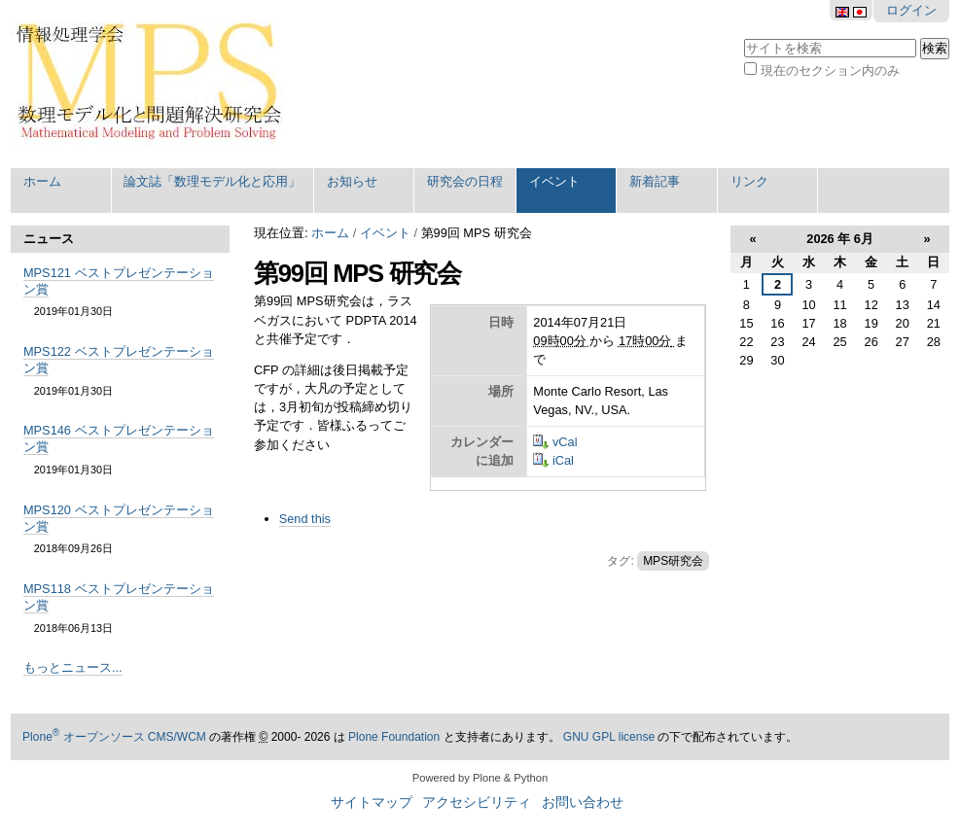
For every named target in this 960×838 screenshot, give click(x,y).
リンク (749, 181)
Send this (305, 518)
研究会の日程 (465, 181)
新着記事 (654, 181)
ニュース (48, 238)
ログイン (911, 10)
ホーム (42, 181)
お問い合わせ (582, 802)
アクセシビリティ (476, 802)
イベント (554, 181)
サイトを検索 (743, 36)
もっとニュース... (73, 667)
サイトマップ (371, 802)
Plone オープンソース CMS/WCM (114, 737)
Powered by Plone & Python (480, 778)
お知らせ (352, 181)
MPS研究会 (673, 561)
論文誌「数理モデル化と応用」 (212, 181)
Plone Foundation (394, 737)
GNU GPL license (609, 737)
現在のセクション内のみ (830, 70)
